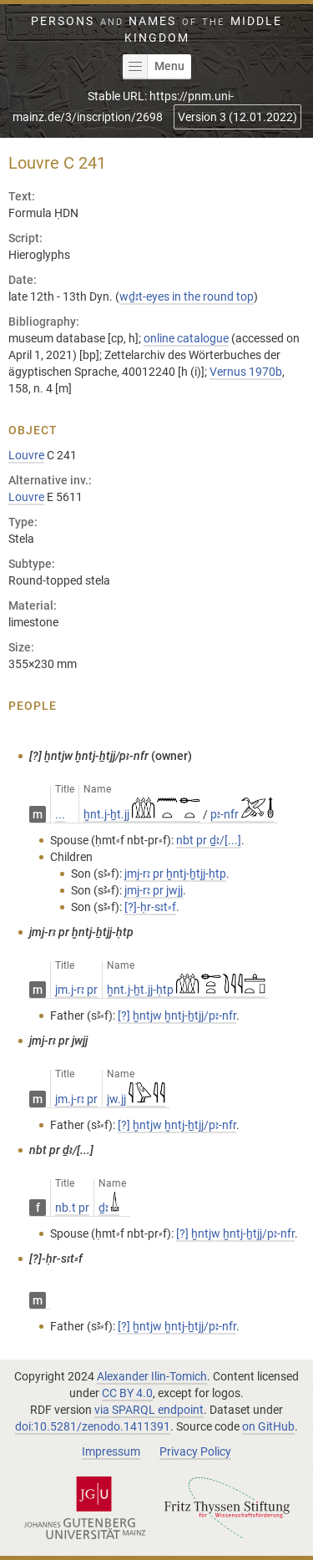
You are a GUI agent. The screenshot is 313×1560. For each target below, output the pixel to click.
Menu (153, 66)
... (60, 814)
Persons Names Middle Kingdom (156, 29)
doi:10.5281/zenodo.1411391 (92, 1426)
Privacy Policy (195, 1451)
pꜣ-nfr (242, 814)
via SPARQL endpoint (149, 1409)
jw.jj (136, 1099)
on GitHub (268, 1426)
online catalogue (186, 338)
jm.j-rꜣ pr (76, 989)
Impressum (111, 1451)
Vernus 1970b (246, 371)
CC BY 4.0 (127, 1393)
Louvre (26, 455)
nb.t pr (72, 1207)
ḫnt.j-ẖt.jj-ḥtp (186, 989)
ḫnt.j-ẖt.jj (141, 814)
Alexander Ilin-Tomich (152, 1376)
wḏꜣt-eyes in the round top (186, 296)
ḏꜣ (108, 1207)
